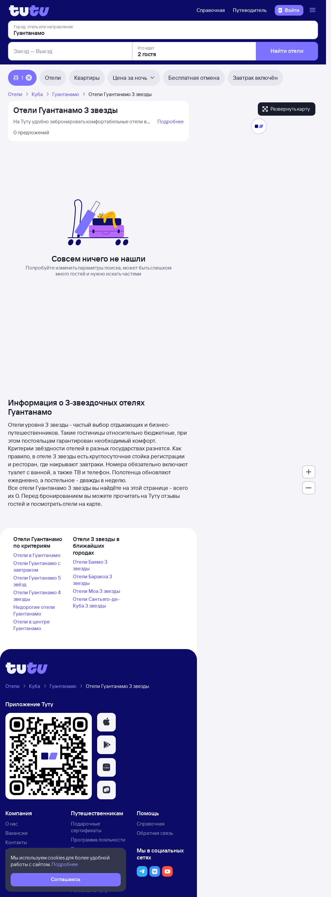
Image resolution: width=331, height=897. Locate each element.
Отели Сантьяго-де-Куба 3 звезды (96, 602)
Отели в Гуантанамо (37, 555)
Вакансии (16, 833)
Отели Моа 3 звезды (96, 591)
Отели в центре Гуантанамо (31, 624)
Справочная (211, 10)
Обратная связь (155, 833)
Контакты (16, 842)
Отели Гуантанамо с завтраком (37, 566)
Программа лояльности (98, 840)
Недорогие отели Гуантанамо (34, 610)
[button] (106, 722)
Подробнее (170, 121)
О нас (11, 824)
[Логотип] (29, 10)
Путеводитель (250, 10)
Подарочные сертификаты (86, 827)
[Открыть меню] (313, 10)
